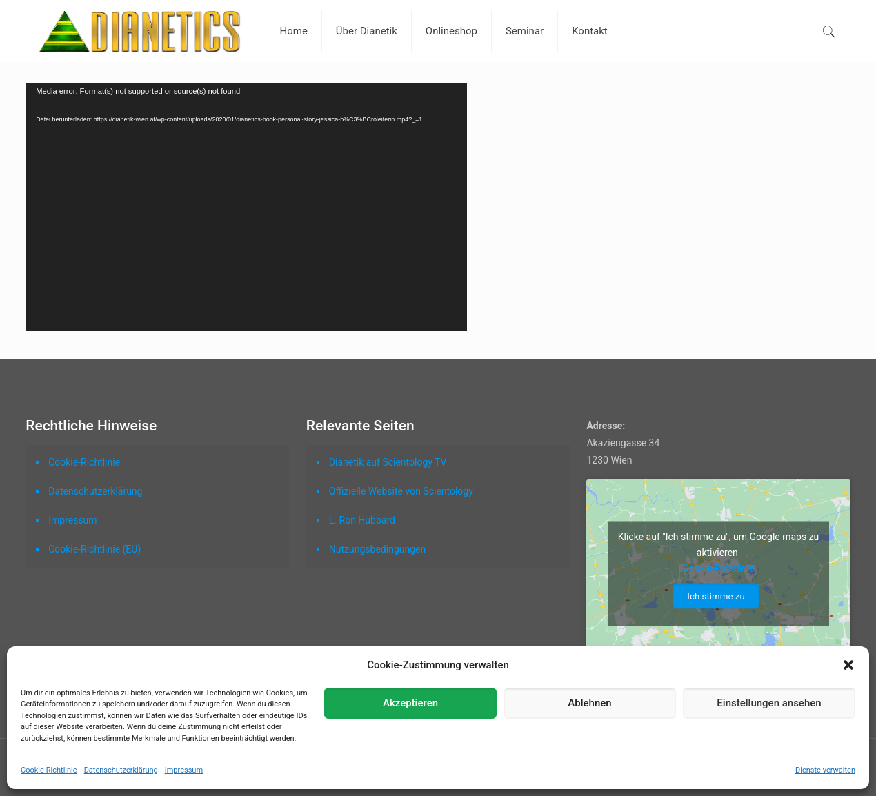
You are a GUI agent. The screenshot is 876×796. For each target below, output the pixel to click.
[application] (246, 207)
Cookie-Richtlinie (49, 770)
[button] (848, 665)
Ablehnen (589, 703)
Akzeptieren (410, 703)
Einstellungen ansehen (769, 703)
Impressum (184, 770)
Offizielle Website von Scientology (401, 491)
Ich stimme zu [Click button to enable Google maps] (715, 596)
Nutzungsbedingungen (377, 549)
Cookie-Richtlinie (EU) (94, 549)
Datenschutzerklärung (121, 770)
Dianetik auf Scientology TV (388, 462)
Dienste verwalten (825, 770)
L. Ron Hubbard (362, 520)
